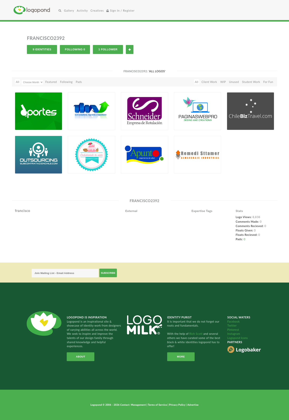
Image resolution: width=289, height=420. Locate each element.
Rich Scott (196, 333)
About (80, 356)
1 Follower (107, 49)
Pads (79, 82)
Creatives (97, 10)
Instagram (233, 333)
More (181, 356)
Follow (129, 49)
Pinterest (233, 329)
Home (35, 10)
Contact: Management (133, 404)
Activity (82, 10)
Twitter (232, 325)
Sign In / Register (120, 10)
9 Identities (42, 49)
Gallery (69, 10)
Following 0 (75, 49)
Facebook (233, 321)
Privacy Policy (177, 404)
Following (66, 82)
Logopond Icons (237, 338)
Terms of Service (158, 404)
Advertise (193, 404)
